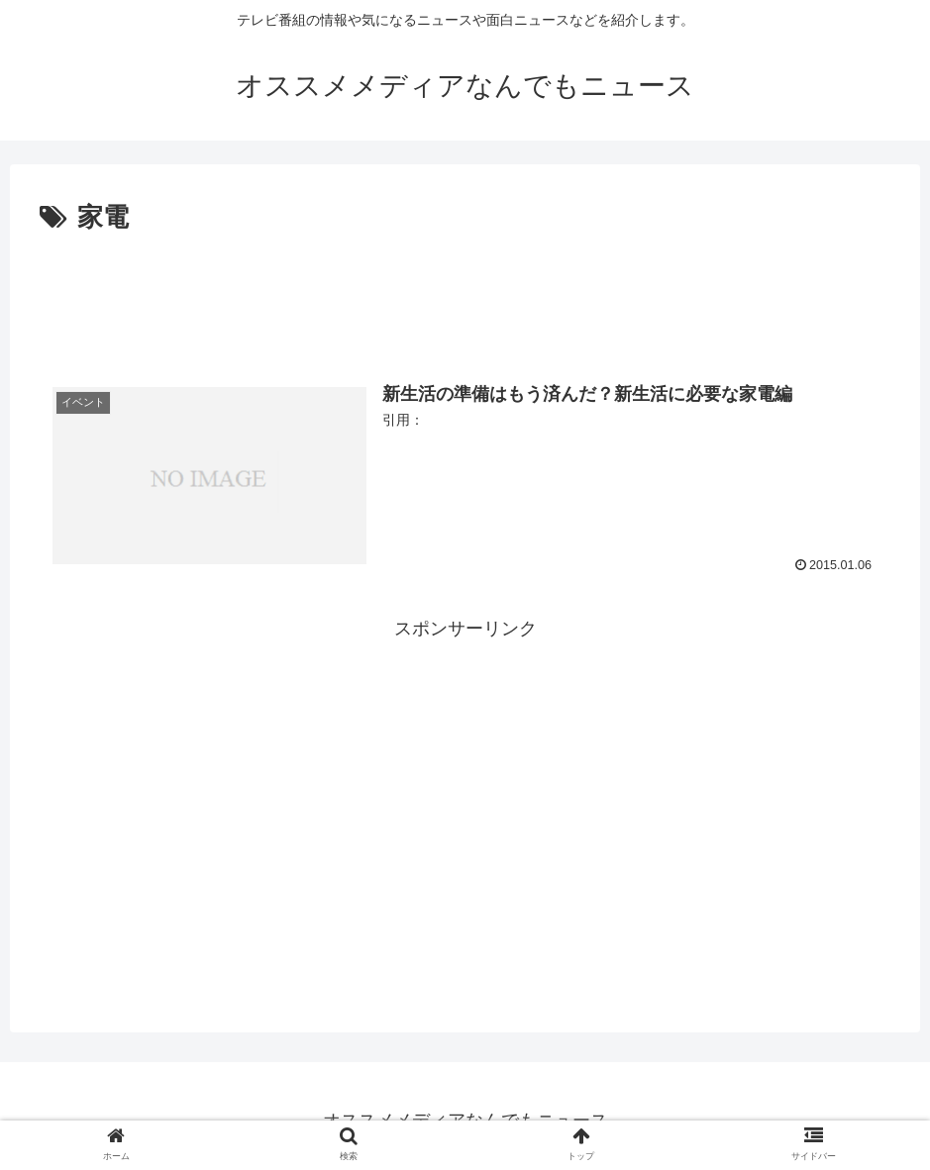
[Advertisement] (465, 295)
